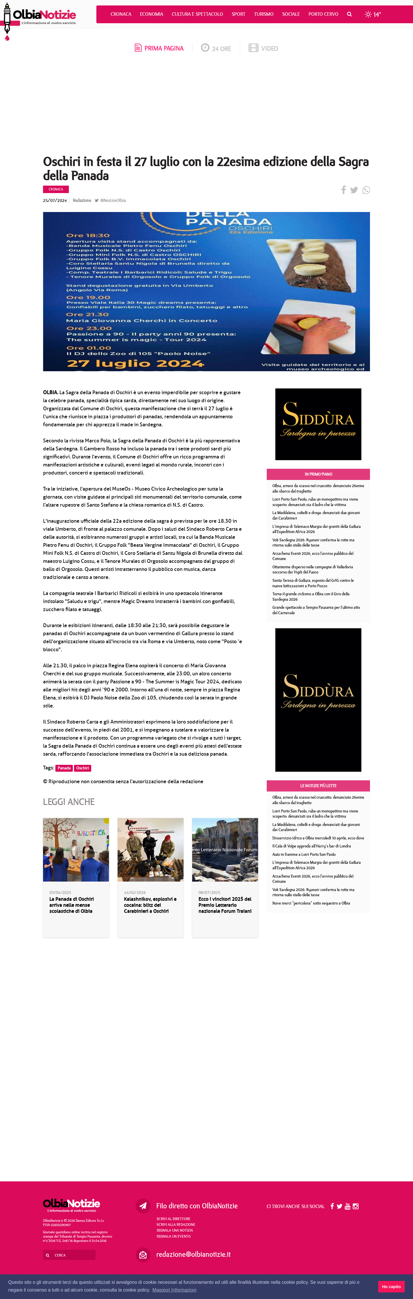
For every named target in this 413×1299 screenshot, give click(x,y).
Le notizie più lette (318, 786)
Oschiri (82, 768)
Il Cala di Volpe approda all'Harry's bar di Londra (311, 846)
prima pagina (159, 48)
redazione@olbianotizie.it (193, 1254)
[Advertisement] (206, 106)
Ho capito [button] (391, 1286)
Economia (151, 14)
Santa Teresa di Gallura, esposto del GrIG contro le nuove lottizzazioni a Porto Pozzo (313, 583)
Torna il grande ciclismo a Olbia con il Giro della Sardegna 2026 (311, 596)
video (263, 48)
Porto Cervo (323, 14)
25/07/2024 (55, 200)
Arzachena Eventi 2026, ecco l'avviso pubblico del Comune (312, 556)
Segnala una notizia (175, 1230)
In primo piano (318, 474)
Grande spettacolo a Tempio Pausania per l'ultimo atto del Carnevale (316, 610)
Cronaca (121, 14)
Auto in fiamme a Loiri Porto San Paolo (304, 854)
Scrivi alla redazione (176, 1224)
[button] (351, 14)
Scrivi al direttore (173, 1218)
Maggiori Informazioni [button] (174, 1290)
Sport (239, 14)
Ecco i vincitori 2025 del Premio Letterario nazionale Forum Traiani (225, 905)
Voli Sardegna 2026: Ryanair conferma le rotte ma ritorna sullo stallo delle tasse (313, 542)
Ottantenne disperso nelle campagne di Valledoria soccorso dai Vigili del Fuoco (312, 569)
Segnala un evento (174, 1236)
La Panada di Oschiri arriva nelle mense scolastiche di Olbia (71, 905)
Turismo (264, 14)
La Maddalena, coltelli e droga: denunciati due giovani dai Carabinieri (316, 515)
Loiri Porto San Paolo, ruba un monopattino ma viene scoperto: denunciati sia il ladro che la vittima (315, 501)
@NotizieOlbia (110, 200)
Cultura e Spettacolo (197, 14)
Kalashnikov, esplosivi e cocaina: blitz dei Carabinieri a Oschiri (150, 905)
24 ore (216, 48)
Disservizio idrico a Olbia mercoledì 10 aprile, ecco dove (318, 838)
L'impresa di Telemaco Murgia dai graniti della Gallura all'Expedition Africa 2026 (316, 529)
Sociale (291, 14)
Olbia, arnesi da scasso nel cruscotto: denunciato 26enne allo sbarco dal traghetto (318, 488)
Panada (64, 768)
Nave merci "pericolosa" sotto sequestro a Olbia (311, 903)
